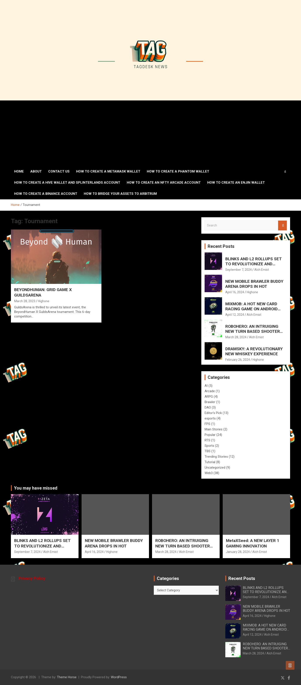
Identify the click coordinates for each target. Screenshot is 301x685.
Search (282, 225)
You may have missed (35, 488)
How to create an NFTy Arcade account (164, 183)
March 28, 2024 (235, 337)
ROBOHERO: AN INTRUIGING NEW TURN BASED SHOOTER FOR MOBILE (252, 331)
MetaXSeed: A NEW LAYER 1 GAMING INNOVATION (252, 543)
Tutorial (210, 462)
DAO (208, 407)
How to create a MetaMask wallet (108, 171)
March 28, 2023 (24, 301)
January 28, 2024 (238, 552)
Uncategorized (215, 467)
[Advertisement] (150, 133)
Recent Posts (221, 246)
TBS (207, 451)
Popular (210, 435)
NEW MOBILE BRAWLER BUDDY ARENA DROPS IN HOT (254, 284)
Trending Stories (216, 457)
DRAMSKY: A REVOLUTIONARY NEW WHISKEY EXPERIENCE (254, 351)
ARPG (209, 397)
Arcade (210, 391)
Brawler (210, 402)
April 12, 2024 (234, 314)
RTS (207, 440)
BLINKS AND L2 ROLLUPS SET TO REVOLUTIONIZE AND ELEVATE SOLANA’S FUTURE (253, 263)
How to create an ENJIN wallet (236, 183)
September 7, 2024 (238, 269)
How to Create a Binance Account (45, 194)
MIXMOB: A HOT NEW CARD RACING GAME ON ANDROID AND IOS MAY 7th (251, 308)
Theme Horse (67, 677)
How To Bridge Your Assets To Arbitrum (120, 194)
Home (19, 171)
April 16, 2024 (234, 292)
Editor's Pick (213, 413)
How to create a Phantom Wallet (178, 171)
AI (206, 386)
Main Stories (213, 429)
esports (210, 418)
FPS (207, 424)
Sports (209, 446)
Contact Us (59, 171)
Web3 (209, 473)
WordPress (119, 677)
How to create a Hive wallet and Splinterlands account (67, 183)
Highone (43, 301)
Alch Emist (261, 269)
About (36, 171)
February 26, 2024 (237, 359)
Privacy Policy (32, 578)
